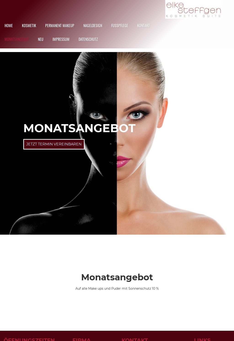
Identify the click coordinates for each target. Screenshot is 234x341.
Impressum (61, 39)
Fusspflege (119, 25)
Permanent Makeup (59, 25)
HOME (9, 25)
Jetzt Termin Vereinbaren (54, 144)
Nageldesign (92, 25)
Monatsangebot (17, 39)
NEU (40, 39)
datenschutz (88, 39)
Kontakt (143, 25)
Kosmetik (29, 25)
